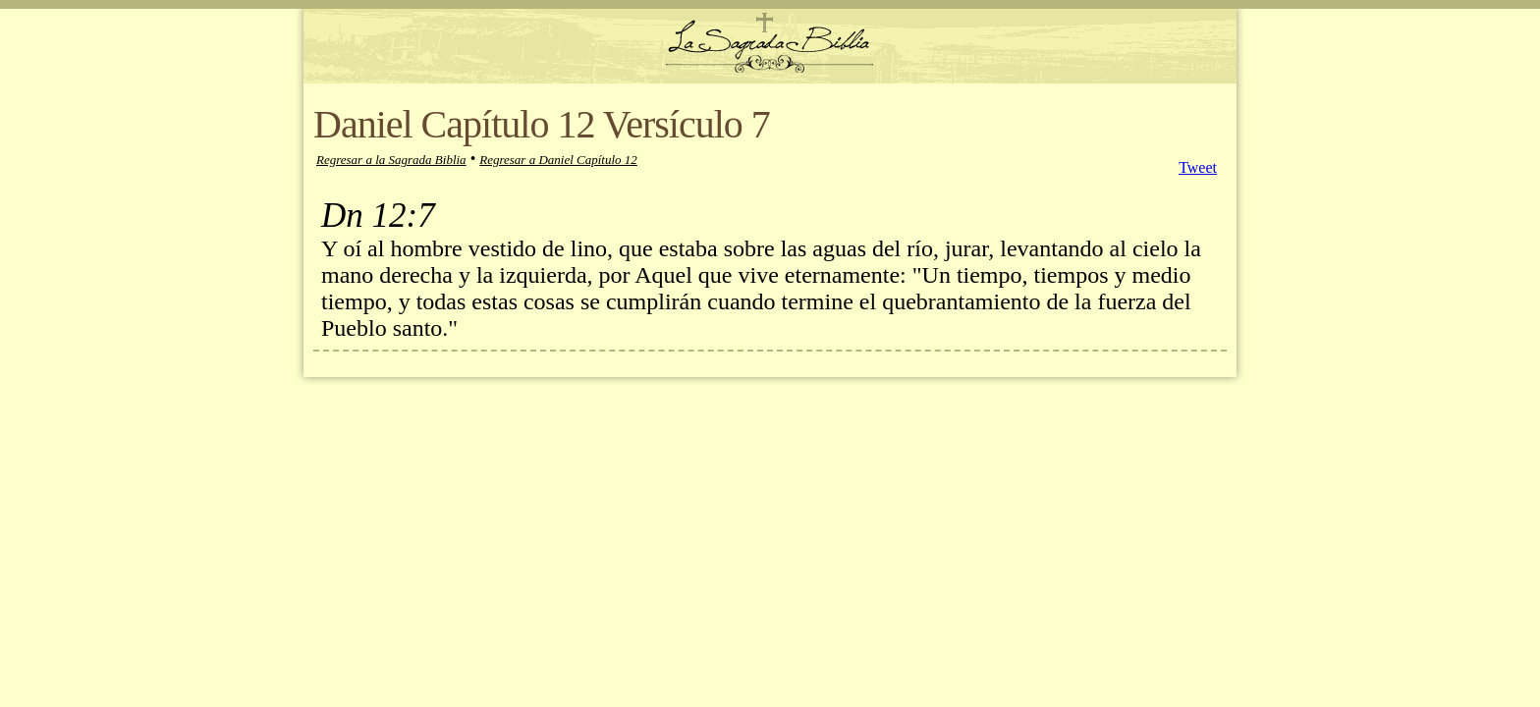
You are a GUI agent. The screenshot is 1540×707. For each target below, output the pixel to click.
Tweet (1198, 167)
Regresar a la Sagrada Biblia (391, 159)
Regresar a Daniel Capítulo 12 (558, 159)
